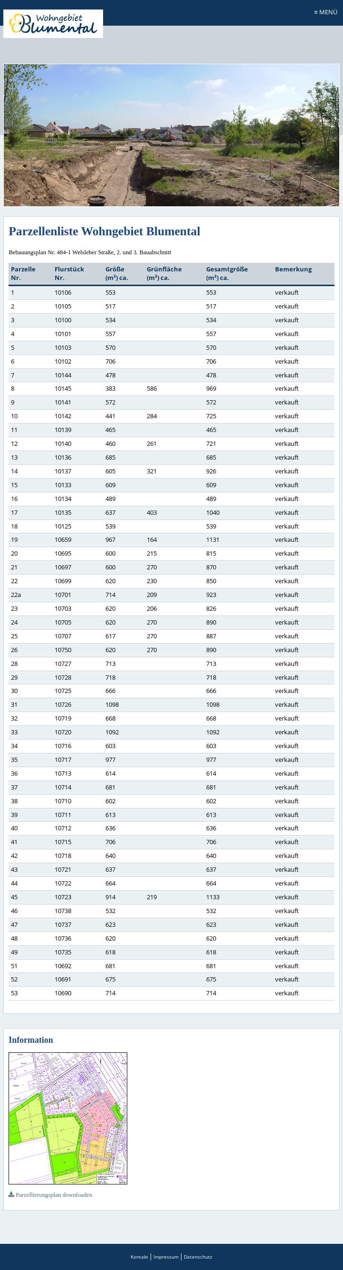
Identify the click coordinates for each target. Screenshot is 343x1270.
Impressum (166, 1256)
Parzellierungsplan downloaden (50, 1195)
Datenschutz (198, 1256)
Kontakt (139, 1256)
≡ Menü (325, 12)
